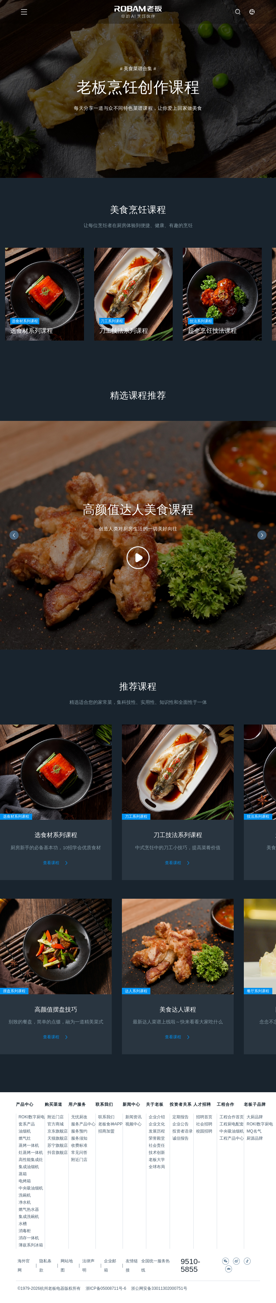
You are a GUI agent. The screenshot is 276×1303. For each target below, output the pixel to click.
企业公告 (180, 1124)
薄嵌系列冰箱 (31, 1245)
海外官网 (24, 1266)
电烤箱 (25, 1181)
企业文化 (157, 1124)
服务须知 (79, 1138)
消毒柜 (25, 1230)
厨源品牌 (253, 1138)
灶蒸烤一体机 (31, 1152)
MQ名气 (253, 1131)
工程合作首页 (231, 1117)
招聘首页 (204, 1117)
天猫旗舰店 (57, 1138)
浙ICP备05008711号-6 (106, 1288)
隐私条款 (45, 1266)
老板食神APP (110, 1124)
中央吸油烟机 (31, 1188)
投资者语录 (182, 1131)
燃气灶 (25, 1138)
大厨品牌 (253, 1117)
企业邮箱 (110, 1266)
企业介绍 (157, 1117)
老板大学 (157, 1159)
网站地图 (67, 1266)
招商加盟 (106, 1131)
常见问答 (79, 1152)
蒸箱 (23, 1174)
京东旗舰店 (57, 1131)
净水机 (25, 1202)
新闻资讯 (133, 1117)
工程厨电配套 (231, 1124)
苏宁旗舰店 (57, 1145)
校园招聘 (204, 1131)
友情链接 (132, 1266)
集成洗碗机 (29, 1216)
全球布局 (157, 1166)
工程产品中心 (231, 1138)
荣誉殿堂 (157, 1138)
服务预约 (79, 1131)
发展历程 (157, 1131)
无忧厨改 (79, 1117)
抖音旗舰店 (57, 1152)
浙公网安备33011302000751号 (159, 1288)
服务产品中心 (83, 1124)
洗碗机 (25, 1195)
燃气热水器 (29, 1209)
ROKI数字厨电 (32, 1117)
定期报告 (180, 1117)
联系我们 (106, 1117)
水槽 (23, 1223)
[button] (14, 535)
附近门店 (55, 1117)
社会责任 (157, 1145)
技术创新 (157, 1152)
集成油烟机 (29, 1166)
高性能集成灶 (31, 1159)
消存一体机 (29, 1238)
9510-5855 (190, 1265)
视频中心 (133, 1124)
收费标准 (79, 1145)
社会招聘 (204, 1124)
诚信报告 (180, 1138)
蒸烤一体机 (29, 1145)
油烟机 (25, 1131)
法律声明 (88, 1266)
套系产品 (27, 1124)
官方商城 (55, 1124)
